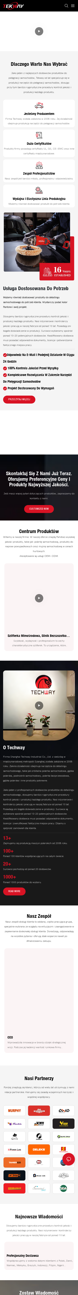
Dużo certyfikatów (39, 143)
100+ (8, 850)
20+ (7, 863)
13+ (7, 837)
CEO (10, 1037)
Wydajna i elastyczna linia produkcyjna (39, 199)
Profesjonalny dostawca (23, 1255)
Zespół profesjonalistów (39, 173)
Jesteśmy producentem (39, 114)
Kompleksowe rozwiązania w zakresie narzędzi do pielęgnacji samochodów (19, 25)
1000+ (9, 876)
